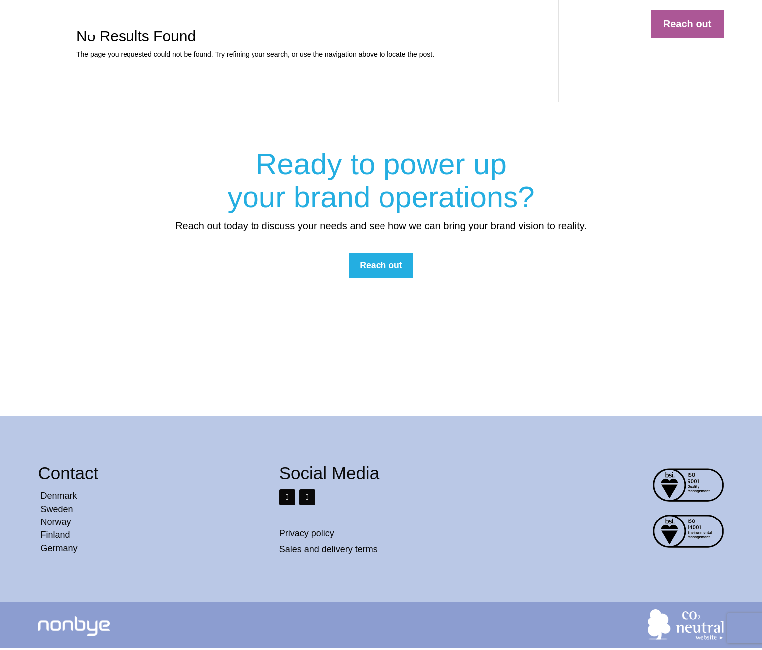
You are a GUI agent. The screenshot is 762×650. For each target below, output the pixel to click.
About (491, 23)
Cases (413, 23)
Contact (529, 23)
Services (452, 23)
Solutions (373, 23)
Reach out (687, 23)
